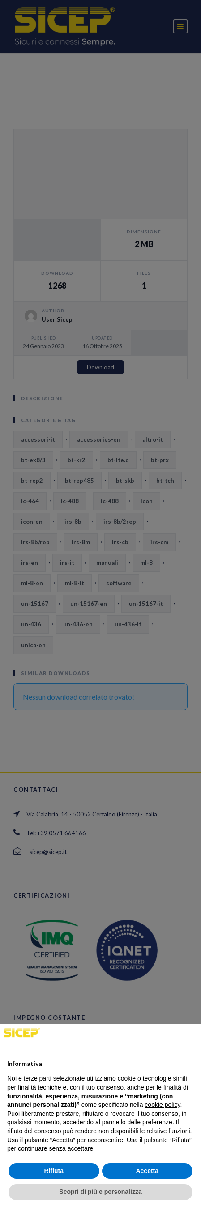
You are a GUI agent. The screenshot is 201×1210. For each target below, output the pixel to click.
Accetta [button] (147, 1170)
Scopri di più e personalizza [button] (100, 1191)
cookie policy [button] (162, 1104)
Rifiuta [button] (54, 1170)
